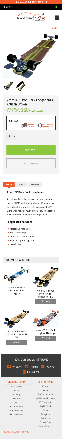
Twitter (33, 366)
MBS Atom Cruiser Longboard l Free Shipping (16, 290)
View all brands (45, 426)
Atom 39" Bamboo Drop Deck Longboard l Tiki (16, 334)
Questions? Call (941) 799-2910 (31, 2)
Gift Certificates (16, 414)
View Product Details (17, 108)
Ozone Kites (45, 422)
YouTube (49, 366)
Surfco (45, 390)
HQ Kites (45, 386)
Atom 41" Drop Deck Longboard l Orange (45, 332)
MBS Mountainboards (45, 398)
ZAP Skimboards (45, 394)
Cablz (45, 410)
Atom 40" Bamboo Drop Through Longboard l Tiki (45, 293)
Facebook (17, 366)
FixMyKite (45, 414)
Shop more (26, 111)
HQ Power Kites (46, 402)
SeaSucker (45, 418)
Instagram (33, 372)
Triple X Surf (45, 406)
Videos (21, 184)
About (9, 184)
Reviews (35, 184)
